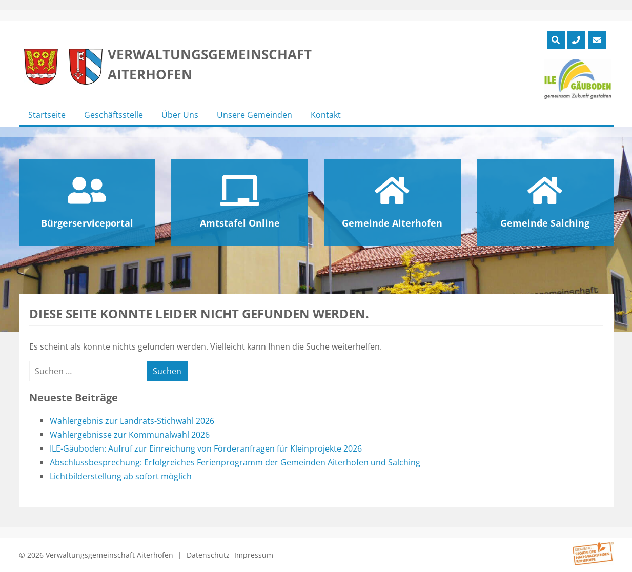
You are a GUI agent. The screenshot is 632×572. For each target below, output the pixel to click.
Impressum (253, 555)
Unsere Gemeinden (254, 114)
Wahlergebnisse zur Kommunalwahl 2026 (130, 434)
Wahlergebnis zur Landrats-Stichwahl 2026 (132, 420)
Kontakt (326, 114)
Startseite (47, 114)
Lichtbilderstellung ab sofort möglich (121, 476)
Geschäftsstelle (113, 114)
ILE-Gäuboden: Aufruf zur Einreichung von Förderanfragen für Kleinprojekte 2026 (206, 448)
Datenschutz (208, 555)
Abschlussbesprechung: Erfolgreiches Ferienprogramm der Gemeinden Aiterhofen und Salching (235, 462)
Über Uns (179, 114)
